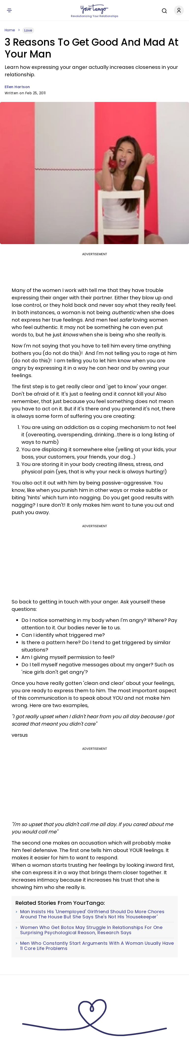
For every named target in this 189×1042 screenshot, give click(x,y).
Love (28, 30)
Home (10, 30)
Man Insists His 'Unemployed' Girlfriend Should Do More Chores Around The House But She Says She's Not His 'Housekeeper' (92, 914)
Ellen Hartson (17, 86)
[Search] (163, 10)
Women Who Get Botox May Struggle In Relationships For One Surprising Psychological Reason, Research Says (91, 930)
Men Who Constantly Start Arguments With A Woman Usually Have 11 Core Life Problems (97, 946)
